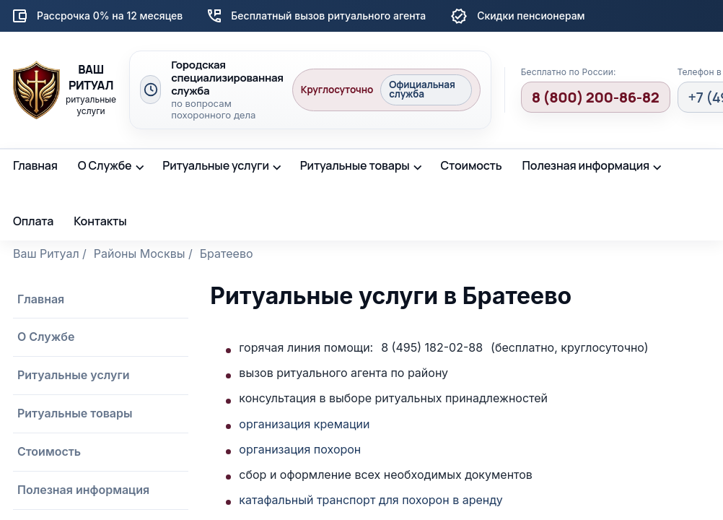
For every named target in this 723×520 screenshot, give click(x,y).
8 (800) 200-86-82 (596, 97)
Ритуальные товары (355, 165)
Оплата (33, 221)
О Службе (105, 165)
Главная (35, 165)
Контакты (100, 221)
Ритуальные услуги (215, 165)
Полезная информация (586, 165)
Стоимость (470, 165)
